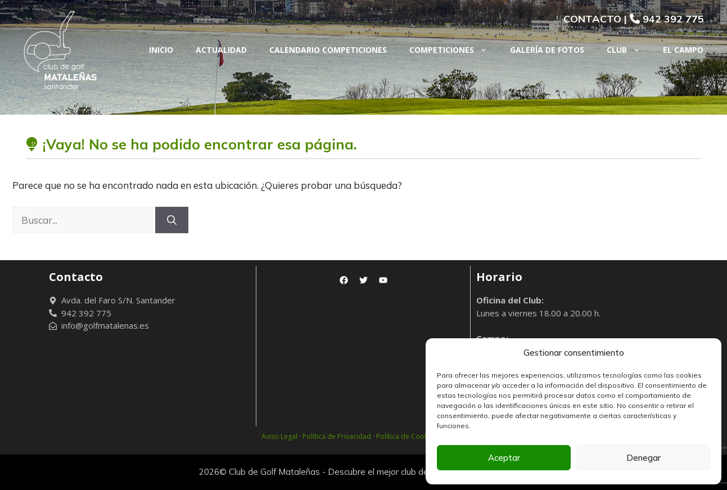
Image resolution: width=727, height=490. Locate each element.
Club (629, 50)
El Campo (683, 49)
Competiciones (454, 50)
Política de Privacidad (336, 436)
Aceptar (504, 457)
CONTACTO (592, 18)
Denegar (643, 457)
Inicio (161, 49)
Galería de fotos (547, 49)
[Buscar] (171, 220)
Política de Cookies (406, 436)
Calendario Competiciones (328, 49)
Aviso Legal (279, 436)
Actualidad (221, 49)
